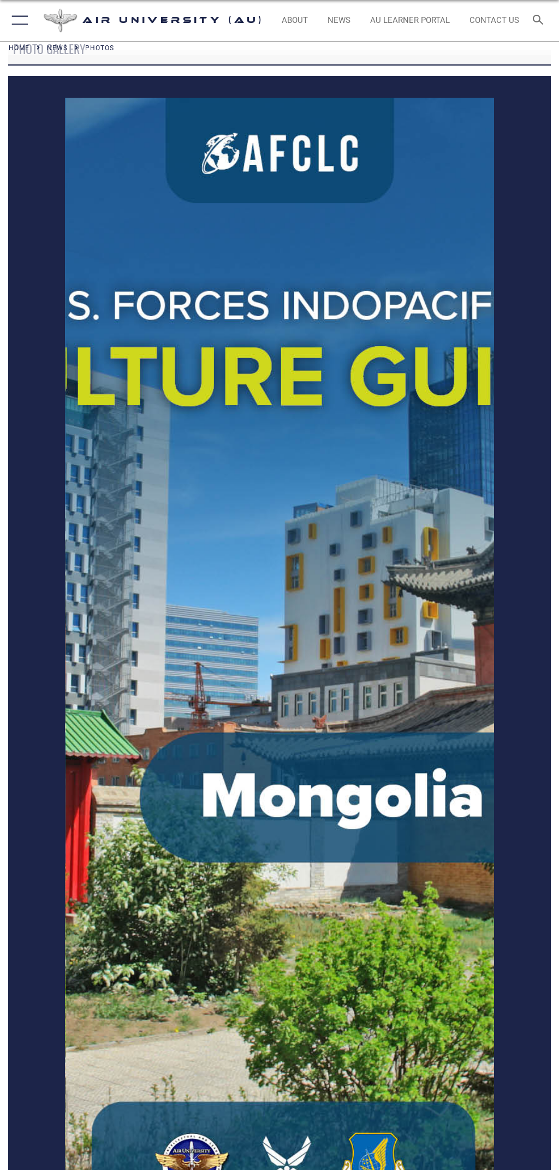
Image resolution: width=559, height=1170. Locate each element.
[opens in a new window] (409, 20)
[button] (17, 20)
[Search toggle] (540, 20)
